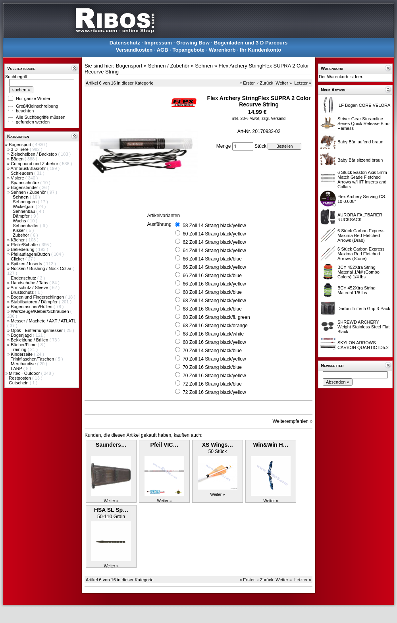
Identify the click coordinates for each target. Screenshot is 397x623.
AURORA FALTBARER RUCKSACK (359, 217)
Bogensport (20, 144)
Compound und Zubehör (35, 163)
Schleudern (22, 173)
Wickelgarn (24, 206)
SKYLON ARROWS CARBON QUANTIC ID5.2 (363, 345)
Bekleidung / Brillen (30, 340)
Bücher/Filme (24, 344)
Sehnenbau (24, 211)
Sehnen (204, 66)
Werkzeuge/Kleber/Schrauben (40, 311)
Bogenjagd (22, 335)
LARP (17, 368)
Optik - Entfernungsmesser (37, 330)
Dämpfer (22, 216)
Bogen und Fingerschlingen (38, 297)
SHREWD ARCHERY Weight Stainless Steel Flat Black (363, 327)
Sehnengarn (25, 201)
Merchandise (24, 363)
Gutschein (19, 382)
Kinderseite (22, 354)
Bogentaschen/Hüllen (32, 306)
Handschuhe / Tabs (30, 282)
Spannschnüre (25, 182)
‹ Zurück (265, 83)
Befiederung (23, 249)
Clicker (18, 259)
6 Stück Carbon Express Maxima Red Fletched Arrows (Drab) (361, 235)
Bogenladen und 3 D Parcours (251, 43)
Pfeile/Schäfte (25, 244)
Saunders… (111, 445)
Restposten (20, 378)
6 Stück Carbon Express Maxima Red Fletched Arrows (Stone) (361, 254)
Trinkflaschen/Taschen (33, 359)
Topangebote (188, 50)
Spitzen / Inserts (27, 263)
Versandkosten (134, 50)
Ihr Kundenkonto (260, 50)
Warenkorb (222, 50)
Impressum (158, 43)
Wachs (20, 220)
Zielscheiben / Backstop (34, 154)
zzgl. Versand (273, 118)
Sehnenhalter (26, 225)
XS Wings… (217, 445)
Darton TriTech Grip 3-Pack (363, 308)
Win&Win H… (270, 445)
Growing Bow (193, 43)
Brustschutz (23, 292)
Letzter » (302, 83)
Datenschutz (125, 43)
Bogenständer (25, 187)
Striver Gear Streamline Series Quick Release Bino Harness (363, 123)
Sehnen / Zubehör (29, 192)
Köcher (18, 239)
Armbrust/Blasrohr (29, 168)
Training (19, 349)
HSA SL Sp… (111, 510)
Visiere (18, 178)
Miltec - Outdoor (25, 373)
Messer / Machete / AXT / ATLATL (43, 320)
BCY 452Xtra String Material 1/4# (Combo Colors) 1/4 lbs (358, 272)
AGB (162, 50)
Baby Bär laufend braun (360, 141)
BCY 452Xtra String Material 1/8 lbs (356, 290)
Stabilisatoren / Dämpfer (35, 301)
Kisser (19, 230)
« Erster (247, 83)
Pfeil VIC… (164, 445)
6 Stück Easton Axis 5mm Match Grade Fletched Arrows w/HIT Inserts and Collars (362, 179)
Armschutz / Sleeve (30, 287)
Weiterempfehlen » (293, 421)
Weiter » (284, 83)
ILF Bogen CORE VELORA (363, 105)
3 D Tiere (20, 149)
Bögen (18, 158)
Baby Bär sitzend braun (360, 160)
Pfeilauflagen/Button (31, 254)
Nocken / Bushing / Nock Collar (41, 268)
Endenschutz (24, 278)
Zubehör (21, 235)
